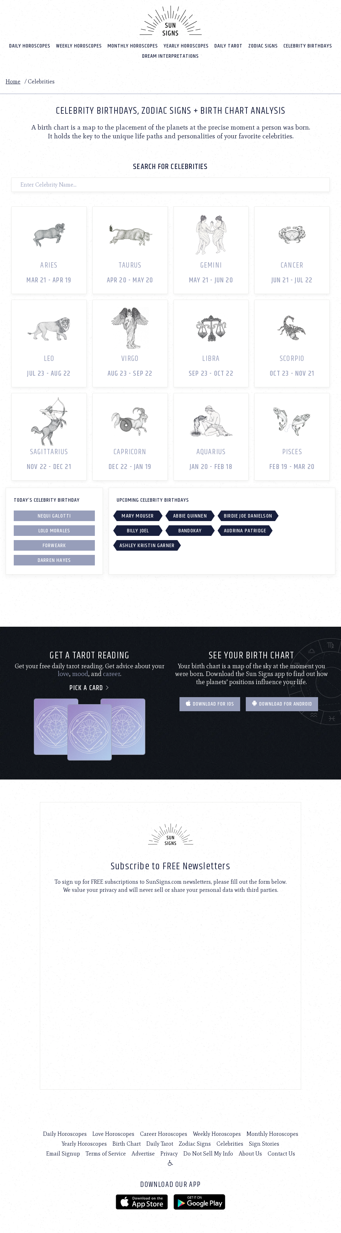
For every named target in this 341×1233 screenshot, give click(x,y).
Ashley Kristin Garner (147, 545)
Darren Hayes (54, 560)
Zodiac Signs (263, 45)
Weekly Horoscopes (79, 45)
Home (13, 81)
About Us (250, 1153)
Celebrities (230, 1143)
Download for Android (282, 703)
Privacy (169, 1153)
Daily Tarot (228, 45)
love (63, 673)
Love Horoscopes (113, 1133)
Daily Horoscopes (29, 45)
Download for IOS (209, 703)
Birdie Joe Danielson (248, 515)
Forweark (54, 545)
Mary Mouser (138, 515)
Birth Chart (126, 1143)
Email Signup (63, 1153)
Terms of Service (106, 1153)
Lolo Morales (54, 530)
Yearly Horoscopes (186, 45)
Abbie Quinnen (190, 515)
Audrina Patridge (245, 530)
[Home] (171, 20)
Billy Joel (138, 530)
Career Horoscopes (163, 1133)
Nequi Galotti (54, 515)
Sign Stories (264, 1143)
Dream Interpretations (170, 55)
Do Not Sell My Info (208, 1153)
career (111, 673)
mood (80, 673)
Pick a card (89, 687)
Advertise (143, 1153)
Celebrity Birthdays (308, 45)
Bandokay (190, 530)
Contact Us (281, 1153)
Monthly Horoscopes (133, 45)
